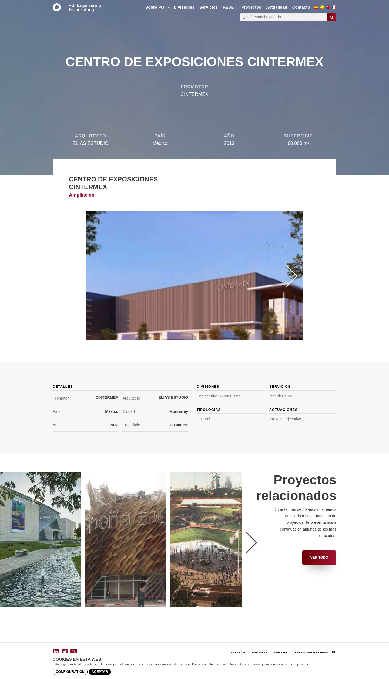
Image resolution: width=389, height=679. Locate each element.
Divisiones (184, 7)
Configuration (70, 672)
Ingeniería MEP (282, 396)
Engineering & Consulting (218, 396)
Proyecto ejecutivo (285, 419)
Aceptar (100, 672)
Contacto (301, 7)
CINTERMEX (106, 397)
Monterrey (178, 411)
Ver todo (319, 557)
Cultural (203, 419)
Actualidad (276, 7)
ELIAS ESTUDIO (173, 397)
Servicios (208, 7)
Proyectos (251, 7)
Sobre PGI (157, 7)
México (111, 411)
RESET (229, 7)
